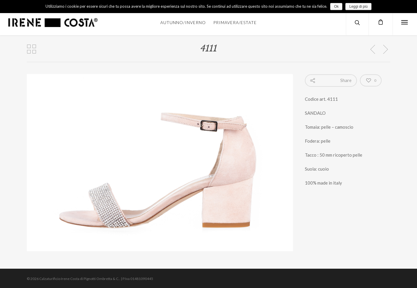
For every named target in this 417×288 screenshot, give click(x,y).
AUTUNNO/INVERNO (183, 22)
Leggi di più (358, 6)
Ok (336, 6)
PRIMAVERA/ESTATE (235, 22)
